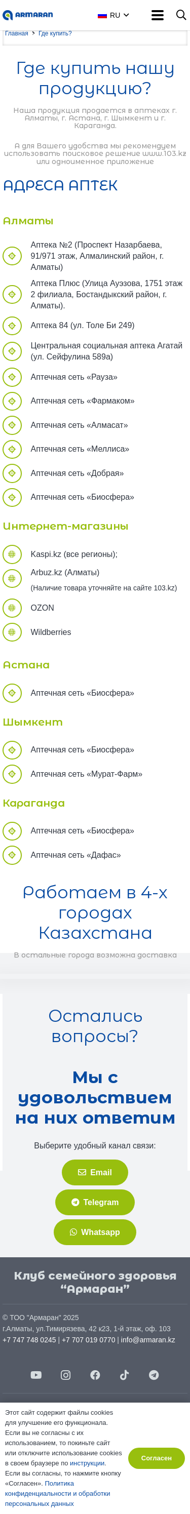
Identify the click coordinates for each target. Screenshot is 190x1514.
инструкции (87, 1463)
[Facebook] (95, 1375)
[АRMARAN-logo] (28, 15)
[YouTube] (36, 1375)
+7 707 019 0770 (89, 1340)
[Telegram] (154, 1375)
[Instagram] (66, 1375)
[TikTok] (124, 1375)
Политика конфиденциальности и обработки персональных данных (57, 1493)
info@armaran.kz (148, 1340)
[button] (124, 15)
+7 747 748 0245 (29, 1340)
